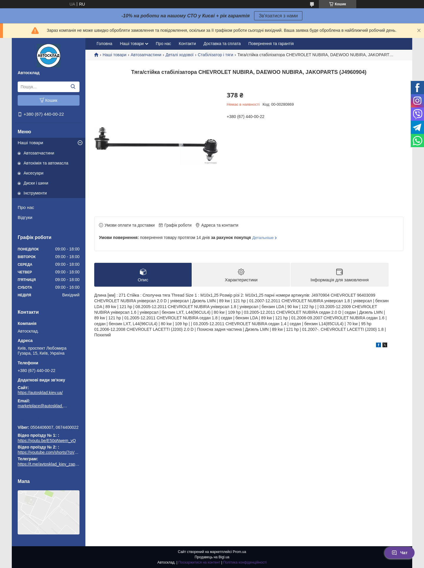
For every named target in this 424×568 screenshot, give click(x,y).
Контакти (187, 43)
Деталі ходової (179, 55)
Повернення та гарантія (271, 43)
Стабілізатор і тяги (215, 55)
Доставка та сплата (222, 43)
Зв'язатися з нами (278, 15)
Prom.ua (239, 552)
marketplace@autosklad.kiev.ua (43, 405)
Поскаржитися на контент (199, 562)
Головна (104, 43)
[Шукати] (73, 87)
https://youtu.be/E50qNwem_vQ (47, 440)
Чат (400, 552)
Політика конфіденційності (245, 562)
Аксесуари (34, 173)
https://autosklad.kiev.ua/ (40, 392)
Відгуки (25, 217)
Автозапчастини (39, 153)
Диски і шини (36, 183)
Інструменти (35, 193)
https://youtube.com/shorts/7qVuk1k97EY (55, 452)
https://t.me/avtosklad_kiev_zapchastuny (49, 419)
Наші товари (30, 142)
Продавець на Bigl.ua (212, 557)
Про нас (26, 207)
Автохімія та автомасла (46, 163)
